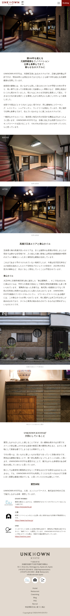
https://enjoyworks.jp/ (23, 507)
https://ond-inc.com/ (23, 536)
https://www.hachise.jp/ (24, 520)
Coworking (35, 594)
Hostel (35, 588)
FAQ (35, 601)
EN (23, 4)
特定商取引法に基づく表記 (35, 607)
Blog (35, 597)
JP (22, 2)
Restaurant (35, 591)
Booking (66, 3)
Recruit (35, 604)
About (35, 29)
